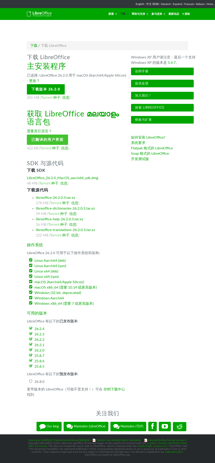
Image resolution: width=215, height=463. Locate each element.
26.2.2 (39, 339)
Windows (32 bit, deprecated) (57, 293)
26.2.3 (39, 334)
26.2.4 (39, 329)
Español (177, 4)
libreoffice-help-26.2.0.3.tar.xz (59, 219)
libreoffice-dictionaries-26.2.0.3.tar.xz (65, 208)
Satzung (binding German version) (166, 440)
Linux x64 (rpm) (46, 277)
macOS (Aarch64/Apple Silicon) (59, 282)
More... (211, 4)
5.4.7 (172, 62)
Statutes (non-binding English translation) (119, 440)
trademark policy (174, 452)
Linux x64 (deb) (46, 271)
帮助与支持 (140, 14)
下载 (124, 14)
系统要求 (138, 143)
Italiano (200, 4)
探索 (112, 14)
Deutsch (166, 4)
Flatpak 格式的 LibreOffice (152, 148)
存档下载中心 (114, 389)
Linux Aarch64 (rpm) (50, 266)
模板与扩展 (143, 119)
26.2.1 (39, 345)
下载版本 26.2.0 (45, 89)
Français (189, 4)
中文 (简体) (152, 4)
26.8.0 (39, 382)
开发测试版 (140, 159)
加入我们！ (143, 95)
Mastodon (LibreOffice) (86, 426)
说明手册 (141, 71)
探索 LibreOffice (149, 107)
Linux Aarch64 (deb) (50, 260)
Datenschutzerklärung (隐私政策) (72, 440)
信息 (65, 97)
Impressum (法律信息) (40, 440)
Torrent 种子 (50, 97)
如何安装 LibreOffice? (148, 137)
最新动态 (173, 14)
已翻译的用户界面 (47, 139)
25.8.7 (39, 356)
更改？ (34, 81)
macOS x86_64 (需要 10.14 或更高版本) (65, 287)
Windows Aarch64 (49, 298)
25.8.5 (39, 366)
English (140, 4)
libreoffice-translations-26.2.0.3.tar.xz (65, 230)
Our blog (49, 426)
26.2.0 (39, 350)
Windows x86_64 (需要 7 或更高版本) (64, 303)
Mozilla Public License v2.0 (152, 446)
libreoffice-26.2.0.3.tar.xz (55, 197)
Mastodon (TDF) (128, 426)
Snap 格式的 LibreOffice (150, 153)
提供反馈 (141, 83)
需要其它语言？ (39, 131)
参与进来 (158, 14)
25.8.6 (39, 361)
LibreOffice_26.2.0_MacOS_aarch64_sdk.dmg (62, 178)
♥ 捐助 (186, 14)
